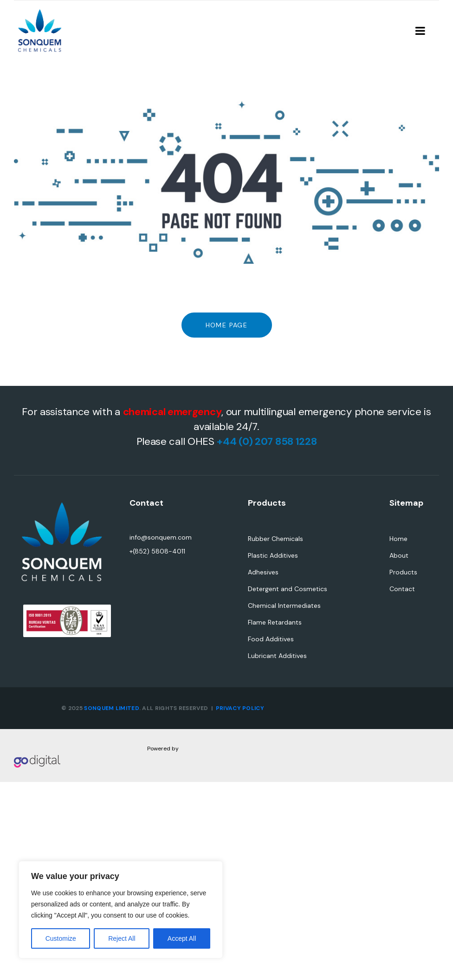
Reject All (121, 938)
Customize (60, 938)
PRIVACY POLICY (240, 708)
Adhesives (263, 572)
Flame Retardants (275, 622)
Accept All (182, 938)
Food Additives (271, 639)
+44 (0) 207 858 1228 (267, 441)
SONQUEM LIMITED (111, 708)
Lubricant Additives (277, 655)
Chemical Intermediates (284, 605)
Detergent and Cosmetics (287, 589)
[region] (121, 909)
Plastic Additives (273, 555)
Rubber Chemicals (275, 538)
